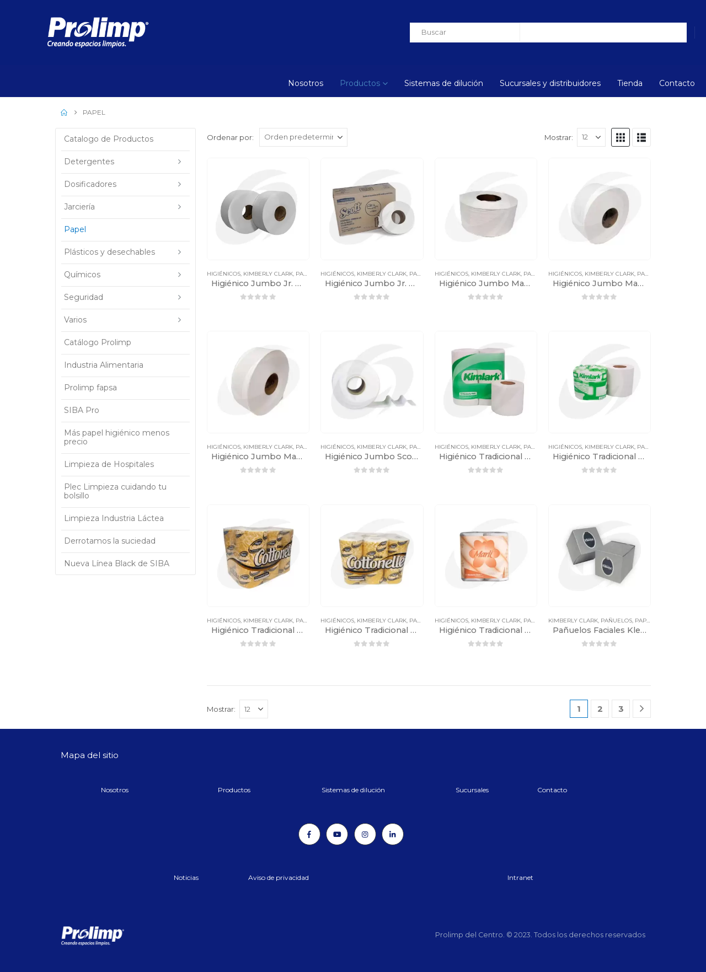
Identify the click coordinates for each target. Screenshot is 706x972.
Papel (305, 273)
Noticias (186, 877)
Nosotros (305, 83)
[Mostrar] (591, 137)
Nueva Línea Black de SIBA (116, 563)
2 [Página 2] (600, 709)
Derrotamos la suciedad (110, 541)
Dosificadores (90, 184)
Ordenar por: (230, 137)
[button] (620, 137)
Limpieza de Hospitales (109, 464)
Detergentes (89, 162)
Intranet (520, 877)
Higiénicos (223, 273)
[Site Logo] (68, 32)
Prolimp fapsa (90, 388)
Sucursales (472, 790)
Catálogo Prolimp (97, 342)
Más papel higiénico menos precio (116, 437)
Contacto (677, 83)
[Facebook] (309, 834)
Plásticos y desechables (109, 252)
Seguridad (83, 297)
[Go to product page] (258, 209)
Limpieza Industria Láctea (114, 518)
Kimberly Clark (268, 273)
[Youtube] (337, 834)
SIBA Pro (81, 410)
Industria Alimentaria (103, 365)
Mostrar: (558, 137)
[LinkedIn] (393, 834)
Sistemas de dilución (443, 83)
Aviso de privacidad (278, 877)
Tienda (630, 83)
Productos (360, 83)
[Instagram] (365, 834)
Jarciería (79, 207)
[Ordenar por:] (303, 137)
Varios (75, 320)
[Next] (642, 709)
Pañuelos (616, 620)
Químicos (82, 275)
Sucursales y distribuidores (550, 83)
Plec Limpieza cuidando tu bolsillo (115, 491)
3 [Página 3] (621, 709)
